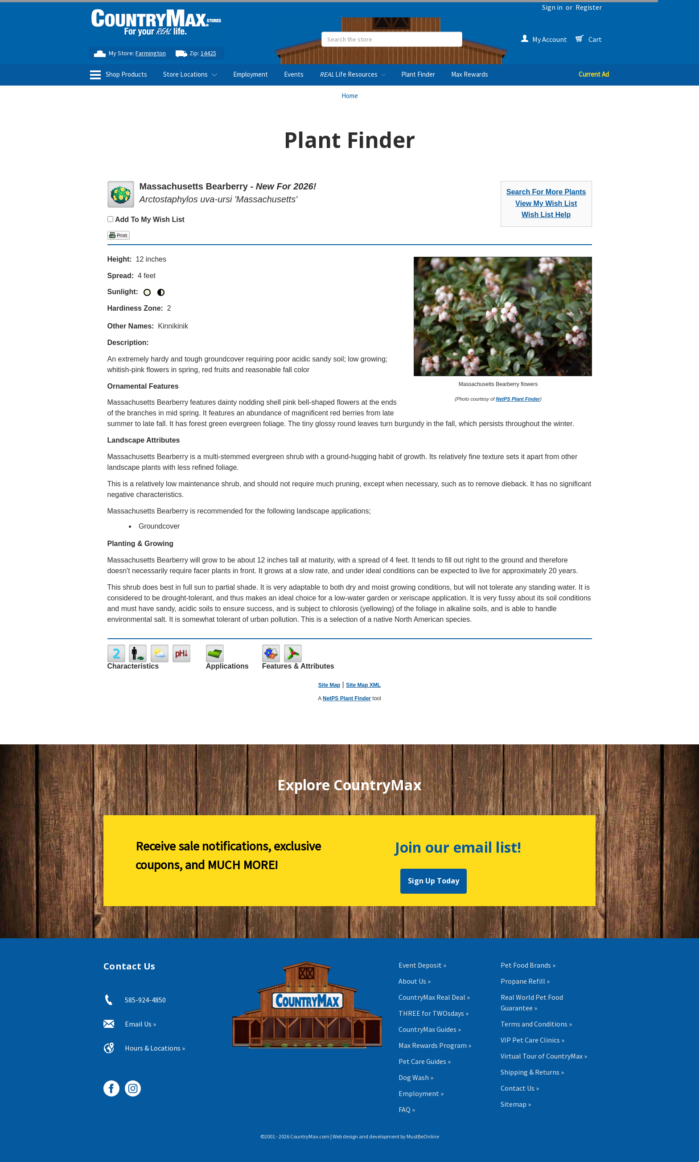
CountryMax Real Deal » (434, 997)
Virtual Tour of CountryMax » (544, 1055)
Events (294, 74)
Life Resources (352, 74)
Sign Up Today (433, 881)
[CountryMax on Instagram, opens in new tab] (129, 1085)
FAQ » (407, 1109)
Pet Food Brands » (528, 965)
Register (589, 7)
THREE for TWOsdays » (434, 1013)
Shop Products (118, 75)
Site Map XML (363, 685)
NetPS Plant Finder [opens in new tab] (347, 698)
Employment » (421, 1093)
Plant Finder (418, 74)
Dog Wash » (416, 1077)
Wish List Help (546, 214)
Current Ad (594, 74)
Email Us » (140, 1023)
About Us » (415, 981)
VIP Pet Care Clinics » (532, 1039)
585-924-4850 (145, 999)
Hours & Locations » (155, 1047)
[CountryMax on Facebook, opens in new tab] (108, 1085)
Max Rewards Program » (435, 1045)
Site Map (329, 685)
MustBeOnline (423, 1136)
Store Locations (190, 74)
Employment (250, 74)
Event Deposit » (422, 965)
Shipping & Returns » (532, 1072)
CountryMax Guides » (430, 1029)
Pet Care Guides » (425, 1061)
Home (349, 95)
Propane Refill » (525, 981)
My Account (544, 39)
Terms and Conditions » (536, 1023)
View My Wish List (546, 203)
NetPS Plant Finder (518, 399)
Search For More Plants (546, 192)
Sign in (552, 7)
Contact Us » (520, 1088)
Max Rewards (469, 74)
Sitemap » (516, 1104)
